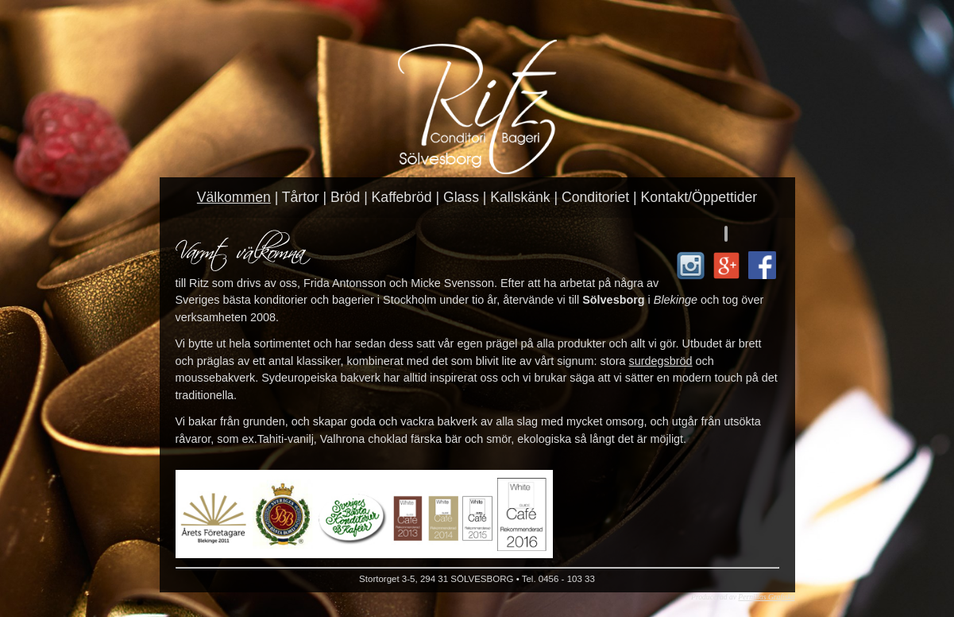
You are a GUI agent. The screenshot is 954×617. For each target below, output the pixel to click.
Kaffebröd (402, 197)
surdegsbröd (661, 361)
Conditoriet (595, 197)
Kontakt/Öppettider (698, 197)
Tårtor (300, 197)
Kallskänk (520, 197)
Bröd (345, 197)
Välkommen (234, 197)
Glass (461, 197)
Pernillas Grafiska (766, 596)
